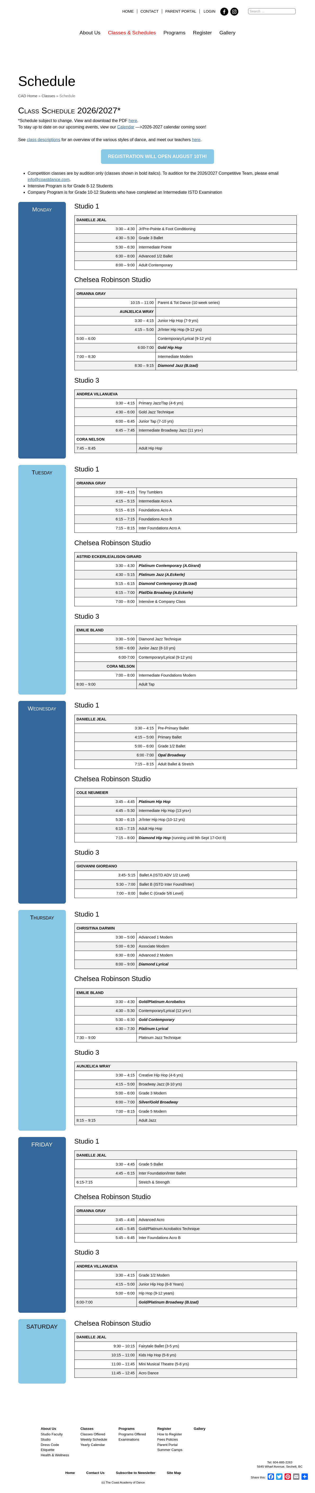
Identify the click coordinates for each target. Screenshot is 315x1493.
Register (202, 32)
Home (128, 11)
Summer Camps (169, 1450)
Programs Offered (132, 1434)
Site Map (174, 1473)
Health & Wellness (55, 1455)
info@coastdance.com (49, 179)
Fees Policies (167, 1439)
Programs (174, 32)
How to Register (169, 1434)
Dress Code (50, 1445)
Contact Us (95, 1473)
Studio (46, 1439)
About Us (90, 32)
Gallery (227, 32)
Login (210, 11)
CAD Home (28, 96)
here (133, 120)
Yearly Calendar (92, 1445)
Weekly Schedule (93, 1439)
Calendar (125, 127)
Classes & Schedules (132, 32)
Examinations (128, 1439)
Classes (48, 96)
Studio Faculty (52, 1434)
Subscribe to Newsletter (135, 1473)
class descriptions (43, 139)
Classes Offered (92, 1434)
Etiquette (47, 1450)
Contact (149, 11)
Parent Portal (180, 11)
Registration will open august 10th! (157, 156)
